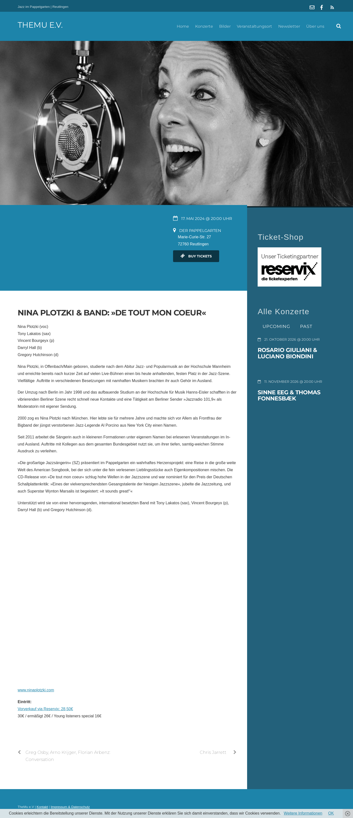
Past (306, 326)
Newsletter (289, 26)
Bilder (225, 26)
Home (183, 26)
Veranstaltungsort (254, 26)
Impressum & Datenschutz (70, 807)
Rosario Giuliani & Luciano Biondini (287, 353)
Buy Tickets (196, 256)
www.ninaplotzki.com (36, 690)
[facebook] (321, 7)
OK (331, 813)
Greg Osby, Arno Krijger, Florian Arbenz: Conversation (64, 755)
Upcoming (276, 326)
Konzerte (204, 26)
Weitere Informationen (303, 813)
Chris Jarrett (218, 752)
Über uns (315, 26)
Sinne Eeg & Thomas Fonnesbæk (289, 395)
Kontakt (42, 807)
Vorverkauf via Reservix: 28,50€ (45, 709)
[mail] (312, 7)
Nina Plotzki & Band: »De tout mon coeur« (112, 312)
